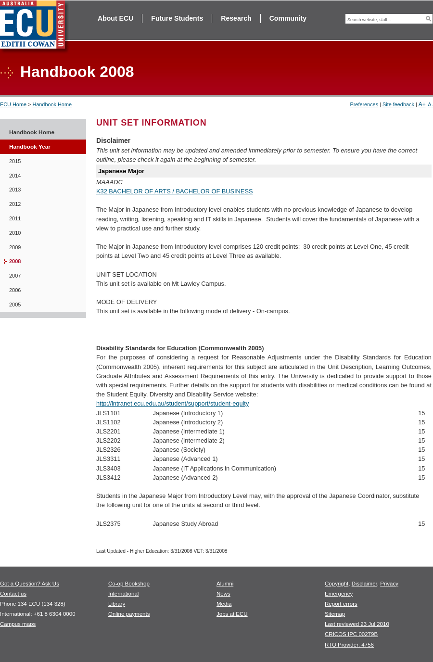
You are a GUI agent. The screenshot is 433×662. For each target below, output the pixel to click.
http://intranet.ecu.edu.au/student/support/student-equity (172, 403)
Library (116, 604)
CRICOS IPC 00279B (351, 634)
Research (236, 18)
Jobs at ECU (232, 614)
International (123, 594)
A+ (422, 104)
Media (223, 604)
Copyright (336, 583)
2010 (15, 233)
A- (430, 104)
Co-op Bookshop (129, 583)
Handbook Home (52, 104)
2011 (15, 218)
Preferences (364, 104)
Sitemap (335, 614)
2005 (15, 304)
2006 (15, 290)
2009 (15, 247)
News (223, 594)
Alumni (224, 583)
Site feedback (398, 104)
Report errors (341, 604)
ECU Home (13, 104)
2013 (15, 189)
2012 (15, 204)
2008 (15, 261)
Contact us (13, 594)
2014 (15, 175)
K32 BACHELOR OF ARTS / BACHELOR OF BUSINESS (174, 191)
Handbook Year (30, 146)
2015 (15, 161)
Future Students (177, 18)
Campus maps (18, 624)
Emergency (339, 594)
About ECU (115, 18)
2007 (15, 276)
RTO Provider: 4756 (349, 645)
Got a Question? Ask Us (29, 583)
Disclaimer (364, 583)
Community (287, 18)
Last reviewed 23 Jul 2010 (357, 624)
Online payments (129, 614)
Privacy (389, 583)
